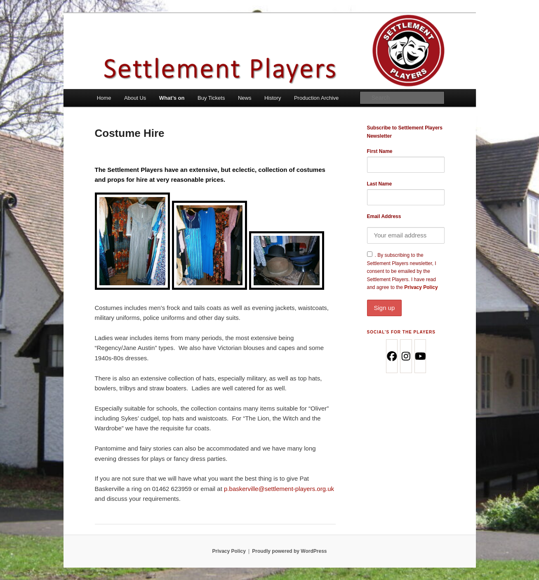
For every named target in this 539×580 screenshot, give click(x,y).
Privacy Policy (406, 300)
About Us (135, 98)
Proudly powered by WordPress (289, 551)
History (272, 98)
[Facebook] (391, 356)
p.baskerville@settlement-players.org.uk (279, 488)
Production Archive (316, 98)
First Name (380, 151)
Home (104, 98)
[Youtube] (420, 356)
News (245, 98)
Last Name (379, 184)
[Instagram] (405, 356)
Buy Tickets (211, 98)
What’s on (172, 98)
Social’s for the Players (401, 332)
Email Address (384, 216)
